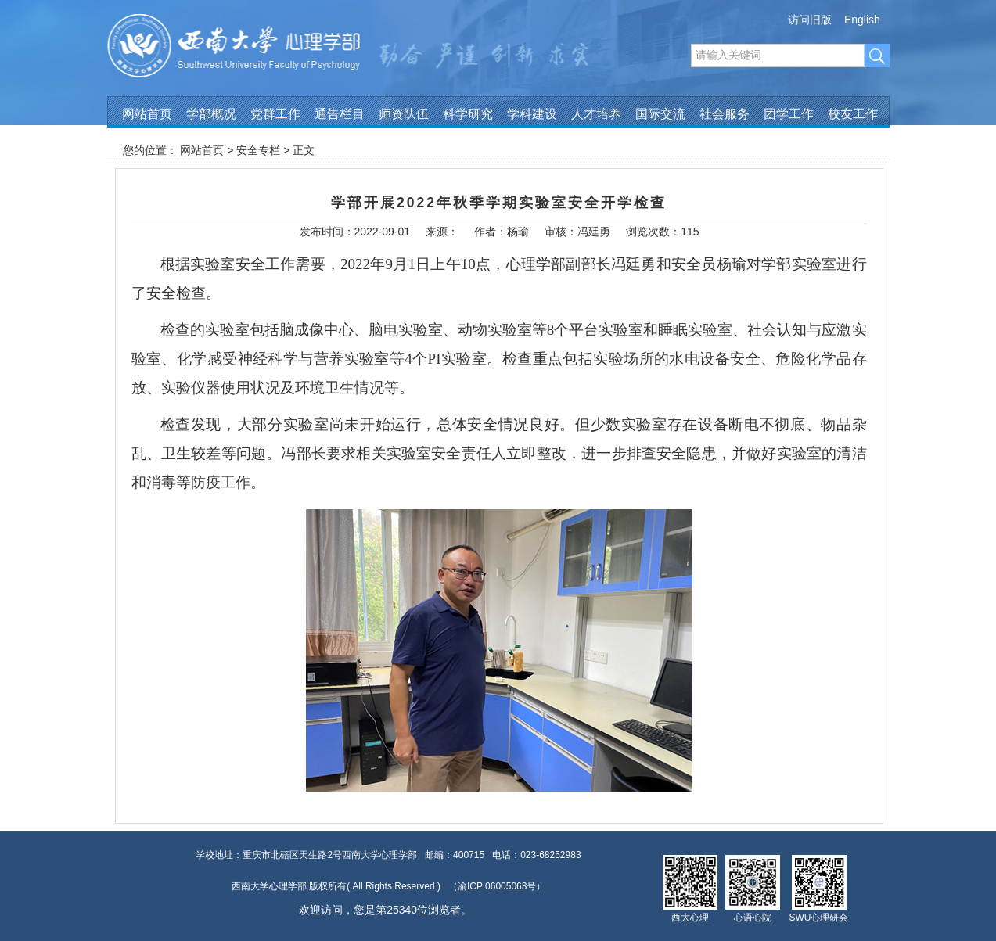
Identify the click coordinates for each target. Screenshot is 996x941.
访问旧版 (810, 19)
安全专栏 (258, 150)
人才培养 (596, 113)
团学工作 (789, 113)
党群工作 (275, 113)
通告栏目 (340, 113)
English (862, 19)
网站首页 (147, 113)
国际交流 (660, 113)
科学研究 (468, 113)
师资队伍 (404, 113)
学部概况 (211, 113)
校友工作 (853, 113)
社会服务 (724, 113)
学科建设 (532, 113)
